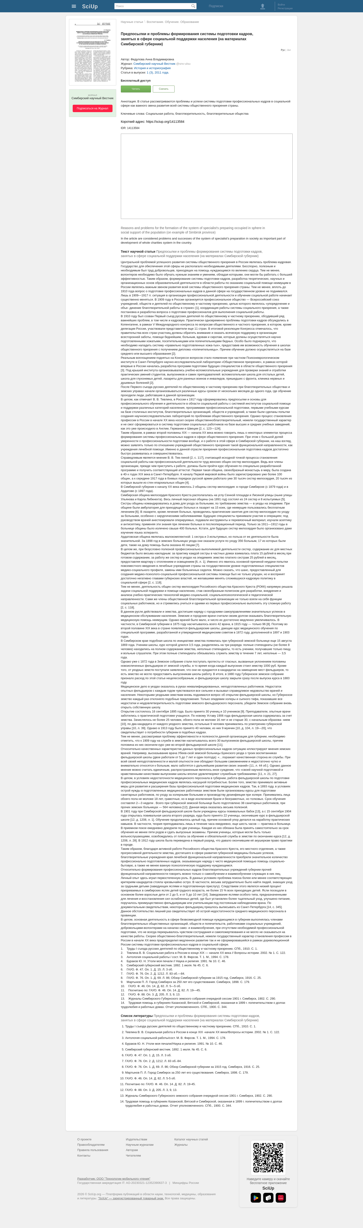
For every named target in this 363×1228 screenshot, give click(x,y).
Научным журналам (139, 1144)
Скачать (163, 88)
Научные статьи (132, 22)
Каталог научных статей (191, 1139)
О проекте (84, 1139)
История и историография (152, 68)
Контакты (83, 1155)
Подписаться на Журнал (92, 108)
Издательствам (136, 1139)
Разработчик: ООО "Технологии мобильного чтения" (113, 1178)
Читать (136, 88)
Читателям (133, 1155)
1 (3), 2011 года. (158, 72)
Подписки (216, 6)
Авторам (132, 1150)
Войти (281, 4)
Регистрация (285, 8)
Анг (289, 50)
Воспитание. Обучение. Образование (173, 22)
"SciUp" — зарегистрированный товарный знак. (131, 1198)
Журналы (181, 1144)
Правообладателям (90, 1144)
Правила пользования (92, 1150)
